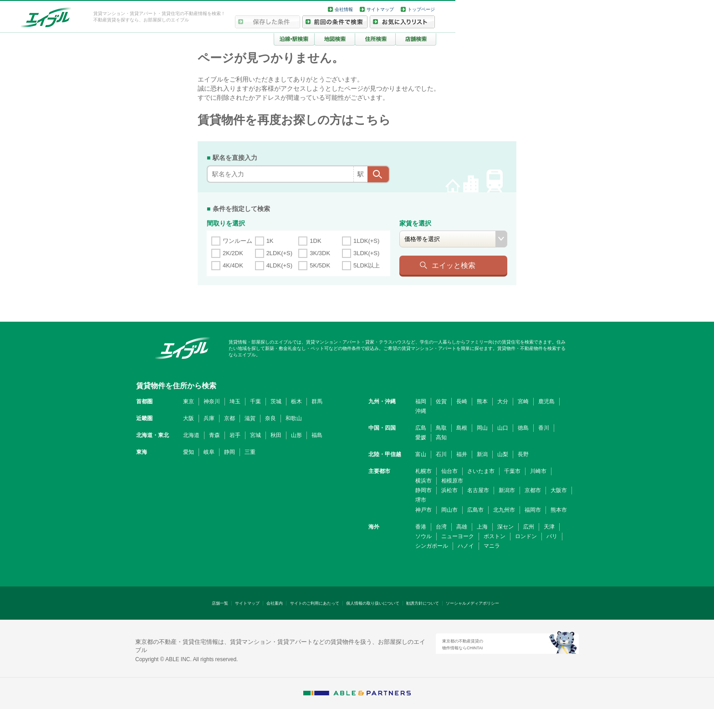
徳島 (523, 428)
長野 (523, 454)
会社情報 (344, 9)
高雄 (461, 527)
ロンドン (526, 536)
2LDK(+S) (279, 253)
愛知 (188, 452)
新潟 (482, 454)
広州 (528, 527)
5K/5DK (320, 265)
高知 (441, 437)
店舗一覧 (220, 603)
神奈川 (212, 401)
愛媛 (420, 437)
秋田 (275, 435)
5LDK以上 (366, 265)
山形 (296, 435)
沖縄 (420, 411)
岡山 (482, 428)
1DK (315, 240)
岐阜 (209, 452)
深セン (505, 527)
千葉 (255, 401)
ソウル (423, 536)
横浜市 (423, 481)
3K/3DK (320, 253)
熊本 (482, 401)
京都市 (533, 490)
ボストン (494, 536)
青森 (214, 435)
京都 (229, 418)
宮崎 (523, 401)
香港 (420, 527)
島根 (461, 428)
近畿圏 (144, 418)
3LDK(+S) (366, 253)
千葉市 (512, 471)
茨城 (275, 401)
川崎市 (538, 471)
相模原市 (452, 481)
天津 (549, 527)
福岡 (420, 401)
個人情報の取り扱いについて (372, 603)
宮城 (255, 435)
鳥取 (441, 428)
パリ (551, 536)
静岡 (229, 452)
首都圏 (144, 401)
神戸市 (423, 510)
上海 (482, 527)
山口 (502, 428)
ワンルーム (237, 240)
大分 (502, 401)
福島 (316, 435)
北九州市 (504, 510)
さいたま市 (481, 471)
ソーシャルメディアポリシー (472, 603)
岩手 (235, 435)
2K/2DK (233, 253)
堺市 (420, 500)
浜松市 (449, 490)
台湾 (441, 527)
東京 (188, 401)
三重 (250, 452)
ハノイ (466, 546)
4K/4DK (233, 265)
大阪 (188, 418)
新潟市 (507, 490)
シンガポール (431, 546)
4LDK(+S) (279, 265)
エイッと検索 (453, 265)
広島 (420, 428)
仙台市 (449, 471)
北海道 (191, 435)
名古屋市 (478, 490)
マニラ (492, 546)
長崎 (461, 401)
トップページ (421, 9)
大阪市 (559, 490)
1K (270, 240)
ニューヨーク (457, 536)
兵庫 (209, 418)
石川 (441, 454)
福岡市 (533, 510)
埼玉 (235, 401)
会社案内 (274, 603)
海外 (373, 527)
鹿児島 (546, 401)
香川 (543, 428)
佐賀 (441, 401)
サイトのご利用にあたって (314, 603)
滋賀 (250, 418)
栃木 (296, 401)
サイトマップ (380, 9)
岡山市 (449, 510)
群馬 (316, 401)
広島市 (475, 510)
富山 (420, 454)
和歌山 (294, 418)
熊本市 (559, 510)
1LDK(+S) (366, 240)
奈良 (270, 418)
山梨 (502, 454)
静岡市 (423, 490)
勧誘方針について (422, 603)
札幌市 (423, 471)
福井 (461, 454)
